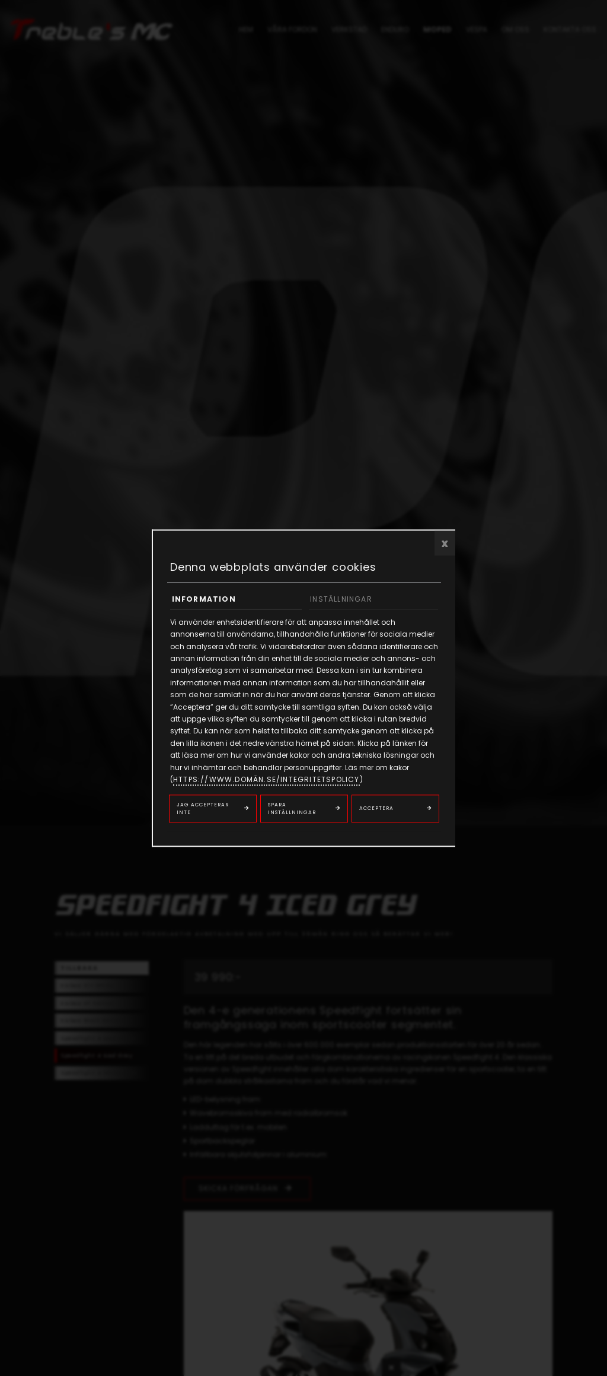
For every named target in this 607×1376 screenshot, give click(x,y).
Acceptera (376, 808)
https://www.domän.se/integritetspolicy (266, 779)
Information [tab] (204, 599)
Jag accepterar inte (203, 808)
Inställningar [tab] (341, 599)
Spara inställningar (292, 808)
